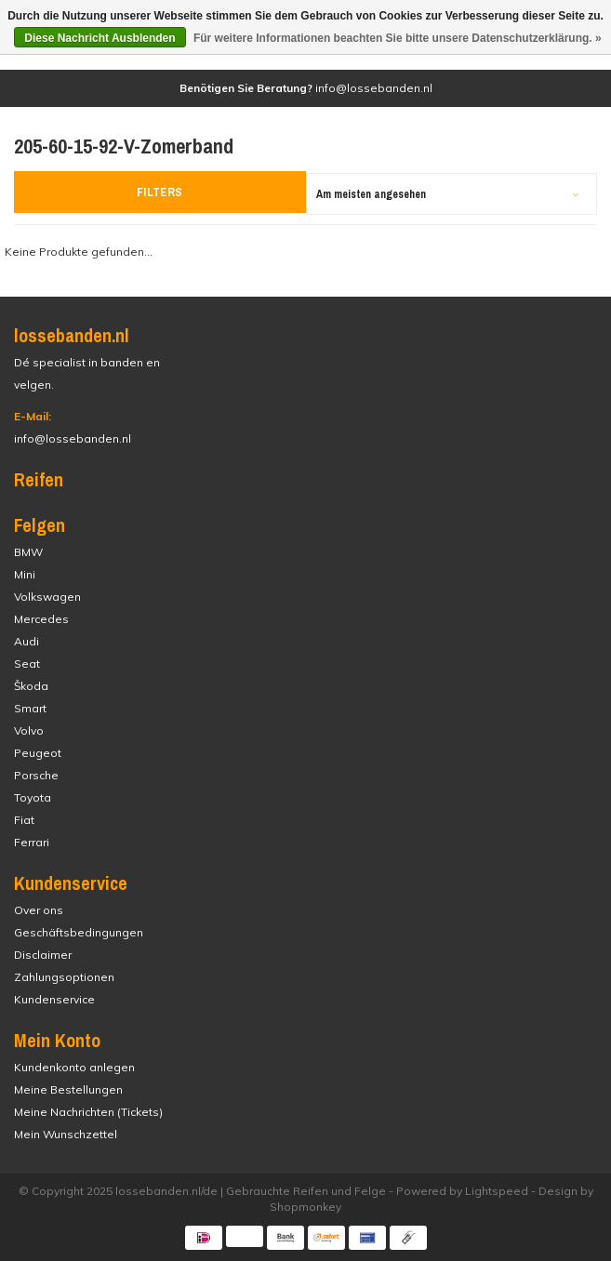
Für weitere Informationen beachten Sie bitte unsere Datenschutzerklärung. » (397, 38)
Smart (30, 708)
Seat (27, 663)
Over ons (38, 910)
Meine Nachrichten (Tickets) (88, 1112)
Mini (24, 574)
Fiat (24, 820)
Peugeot (37, 753)
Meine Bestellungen (68, 1089)
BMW (28, 552)
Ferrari (31, 842)
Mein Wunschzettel (65, 1134)
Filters (160, 192)
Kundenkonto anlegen (74, 1067)
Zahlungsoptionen (64, 977)
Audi (26, 641)
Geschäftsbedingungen (78, 932)
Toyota (32, 797)
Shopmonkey (305, 1207)
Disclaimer (43, 955)
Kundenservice (54, 999)
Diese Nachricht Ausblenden (99, 38)
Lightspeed (496, 1191)
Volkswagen (47, 597)
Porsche (36, 775)
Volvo (29, 730)
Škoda (31, 686)
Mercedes (41, 619)
